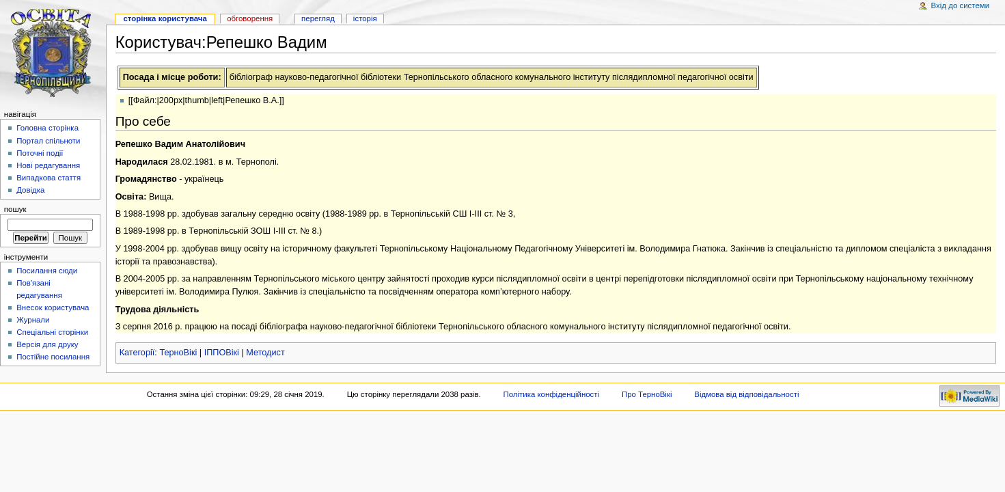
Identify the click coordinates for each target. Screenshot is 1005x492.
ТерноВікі (178, 352)
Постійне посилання (53, 357)
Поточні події (39, 153)
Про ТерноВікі (647, 394)
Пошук (15, 209)
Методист (265, 352)
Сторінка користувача (164, 18)
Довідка (30, 190)
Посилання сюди (46, 270)
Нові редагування (48, 165)
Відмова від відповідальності (746, 394)
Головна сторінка (47, 128)
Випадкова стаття (48, 178)
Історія (365, 18)
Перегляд (318, 18)
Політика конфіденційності (552, 394)
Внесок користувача (52, 307)
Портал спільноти (48, 141)
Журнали (32, 320)
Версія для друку (47, 344)
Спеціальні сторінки (52, 332)
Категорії (137, 352)
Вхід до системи (960, 5)
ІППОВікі (221, 352)
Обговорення (250, 18)
